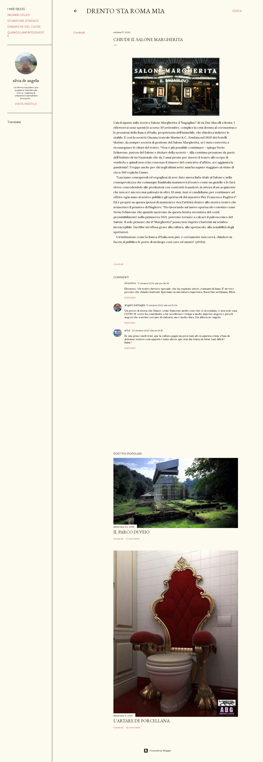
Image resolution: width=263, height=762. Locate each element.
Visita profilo (26, 104)
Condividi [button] (79, 32)
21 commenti (133, 538)
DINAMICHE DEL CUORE (24, 26)
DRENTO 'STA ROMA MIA (125, 11)
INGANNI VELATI (18, 15)
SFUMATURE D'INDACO (23, 21)
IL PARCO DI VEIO (131, 532)
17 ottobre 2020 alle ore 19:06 (161, 305)
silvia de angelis (26, 80)
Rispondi (130, 297)
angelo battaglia (134, 305)
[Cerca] (237, 11)
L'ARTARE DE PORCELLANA (141, 721)
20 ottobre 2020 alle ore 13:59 (147, 330)
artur (127, 330)
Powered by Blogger (157, 750)
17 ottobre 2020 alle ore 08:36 (153, 283)
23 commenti (133, 727)
